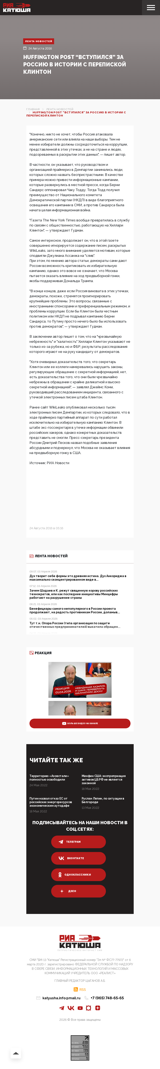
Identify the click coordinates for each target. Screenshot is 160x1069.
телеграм (70, 842)
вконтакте (71, 858)
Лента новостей (38, 41)
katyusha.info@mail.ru (61, 998)
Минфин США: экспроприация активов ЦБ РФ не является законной (104, 779)
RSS (82, 989)
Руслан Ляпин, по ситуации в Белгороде (103, 800)
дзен (67, 891)
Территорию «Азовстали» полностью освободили (49, 777)
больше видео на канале (80, 723)
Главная (33, 109)
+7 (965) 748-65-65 (107, 998)
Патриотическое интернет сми (80, 950)
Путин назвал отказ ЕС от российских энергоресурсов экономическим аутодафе (50, 802)
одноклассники (75, 874)
